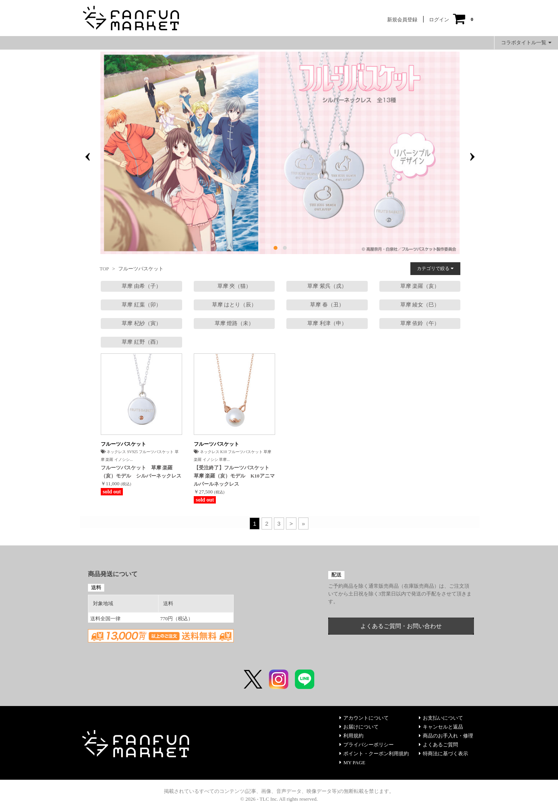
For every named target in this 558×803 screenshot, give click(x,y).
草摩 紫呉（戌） (327, 286)
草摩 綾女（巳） (420, 305)
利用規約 (351, 736)
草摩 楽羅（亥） (420, 286)
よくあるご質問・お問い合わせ (401, 626)
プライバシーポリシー (366, 745)
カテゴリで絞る (435, 268)
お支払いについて (441, 718)
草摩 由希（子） (141, 286)
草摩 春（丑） (327, 305)
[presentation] (87, 156)
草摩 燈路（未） (234, 323)
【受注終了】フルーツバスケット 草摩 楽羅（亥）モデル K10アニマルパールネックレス (234, 476)
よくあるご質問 (438, 745)
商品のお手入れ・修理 (446, 736)
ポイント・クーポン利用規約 (374, 753)
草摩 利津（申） (327, 323)
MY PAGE (352, 762)
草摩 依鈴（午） (420, 323)
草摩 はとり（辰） (234, 305)
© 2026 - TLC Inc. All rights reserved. (279, 799)
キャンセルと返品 (441, 727)
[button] (275, 248)
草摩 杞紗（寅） (141, 323)
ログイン (439, 19)
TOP (104, 269)
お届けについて (359, 727)
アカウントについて (364, 718)
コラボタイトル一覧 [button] (526, 42)
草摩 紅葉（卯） (141, 305)
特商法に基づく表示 (443, 753)
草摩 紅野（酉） (141, 342)
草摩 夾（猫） (234, 286)
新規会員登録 (402, 19)
